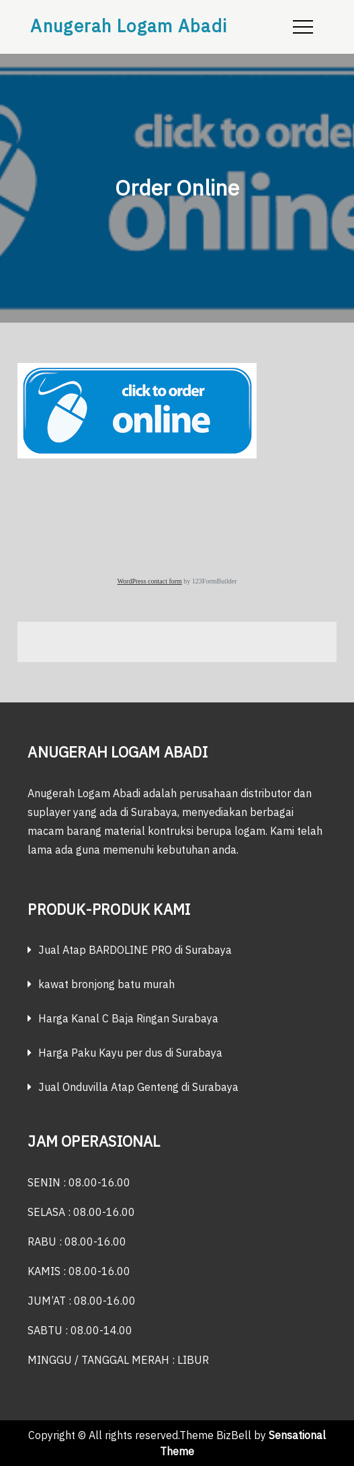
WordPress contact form (149, 581)
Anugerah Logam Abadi (128, 25)
